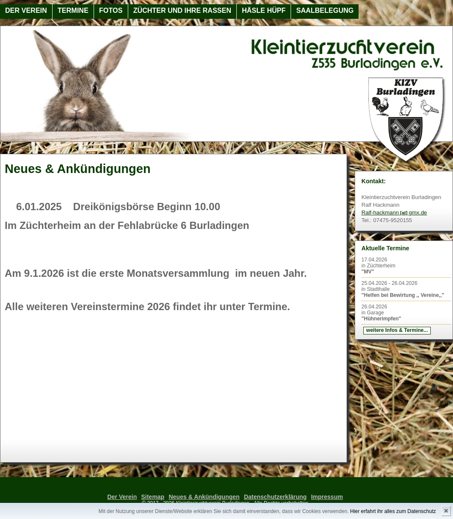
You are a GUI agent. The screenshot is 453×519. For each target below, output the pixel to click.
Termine (73, 10)
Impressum (327, 496)
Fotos (111, 10)
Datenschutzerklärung (275, 496)
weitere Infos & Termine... (397, 330)
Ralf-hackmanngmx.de (394, 212)
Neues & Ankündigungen (204, 496)
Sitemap (152, 496)
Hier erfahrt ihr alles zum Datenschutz (393, 511)
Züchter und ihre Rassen (182, 10)
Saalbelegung (324, 10)
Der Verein (26, 10)
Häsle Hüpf (263, 10)
